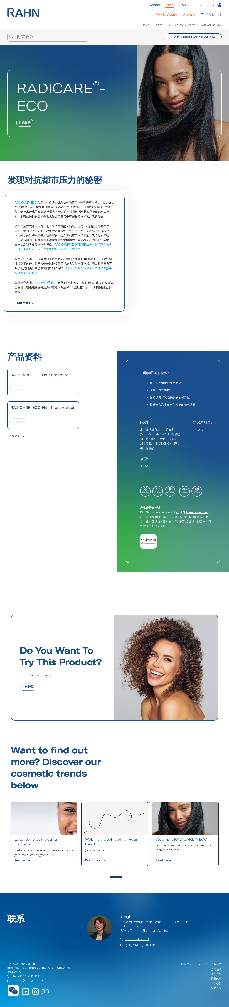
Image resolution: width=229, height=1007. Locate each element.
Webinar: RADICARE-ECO (181, 839)
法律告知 (216, 974)
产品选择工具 (211, 14)
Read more (25, 303)
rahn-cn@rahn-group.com (26, 980)
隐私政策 (216, 978)
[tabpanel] (44, 834)
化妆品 (169, 5)
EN (199, 5)
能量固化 (155, 5)
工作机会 (184, 5)
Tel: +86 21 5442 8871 (24, 976)
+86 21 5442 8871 (134, 939)
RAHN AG (204, 964)
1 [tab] (116, 877)
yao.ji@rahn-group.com (138, 945)
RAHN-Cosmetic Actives (175, 14)
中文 (212, 5)
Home (146, 24)
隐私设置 (216, 988)
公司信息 (216, 969)
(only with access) (96, 850)
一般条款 (216, 983)
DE (205, 5)
